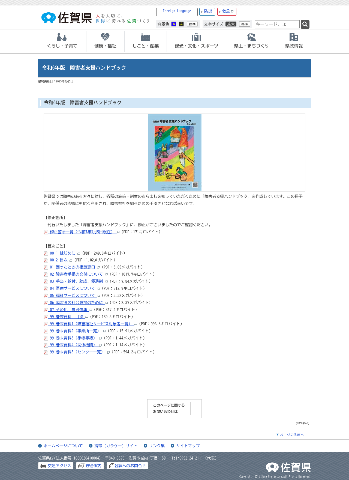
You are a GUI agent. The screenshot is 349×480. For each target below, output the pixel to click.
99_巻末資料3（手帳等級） (73, 338)
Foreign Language (177, 11)
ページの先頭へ (292, 434)
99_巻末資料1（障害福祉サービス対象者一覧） (90, 324)
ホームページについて (63, 446)
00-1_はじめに (62, 253)
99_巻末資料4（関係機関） (73, 345)
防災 (208, 11)
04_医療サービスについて (72, 288)
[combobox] (277, 24)
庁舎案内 (94, 466)
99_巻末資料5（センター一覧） (77, 352)
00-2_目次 (58, 260)
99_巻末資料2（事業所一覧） (75, 331)
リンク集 (157, 446)
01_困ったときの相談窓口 (72, 267)
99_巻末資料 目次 (66, 317)
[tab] (62, 41)
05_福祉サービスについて (72, 295)
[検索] (305, 24)
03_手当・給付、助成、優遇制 (76, 281)
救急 (228, 11)
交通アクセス (59, 466)
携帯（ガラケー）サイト (115, 446)
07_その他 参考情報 (68, 310)
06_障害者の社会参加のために (76, 302)
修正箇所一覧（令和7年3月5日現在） (81, 232)
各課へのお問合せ (130, 466)
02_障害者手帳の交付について (76, 274)
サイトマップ (188, 446)
